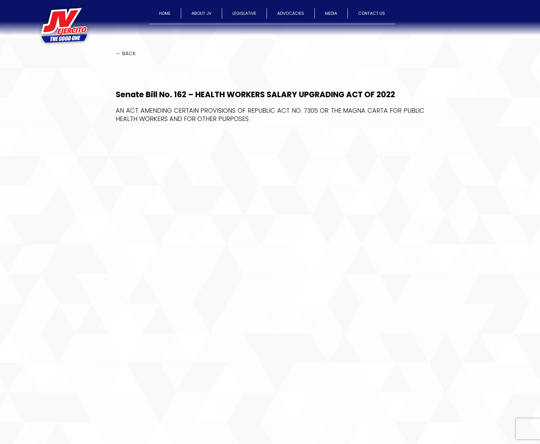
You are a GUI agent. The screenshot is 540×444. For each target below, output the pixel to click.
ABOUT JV (201, 13)
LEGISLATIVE (244, 13)
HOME (164, 13)
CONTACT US (371, 13)
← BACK (126, 53)
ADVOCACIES (290, 13)
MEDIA (331, 13)
